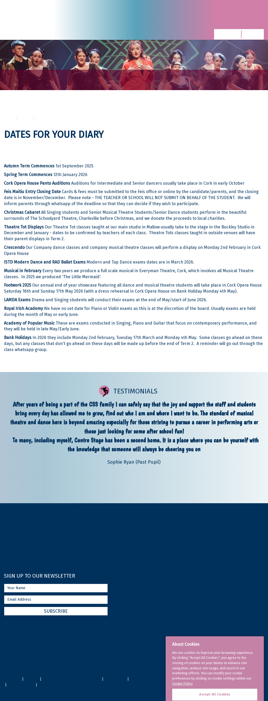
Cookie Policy (182, 695)
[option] (134, 433)
